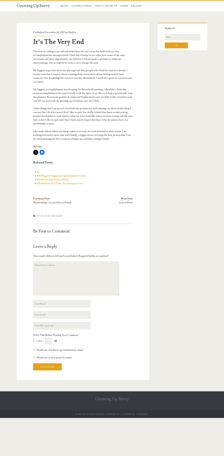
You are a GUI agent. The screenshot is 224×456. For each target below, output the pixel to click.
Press (124, 6)
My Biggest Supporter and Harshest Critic (61, 175)
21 (38, 172)
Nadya (72, 32)
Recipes (136, 6)
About (64, 6)
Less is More (126, 202)
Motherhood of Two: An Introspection (60, 183)
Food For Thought (50, 216)
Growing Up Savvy (33, 5)
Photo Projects (106, 6)
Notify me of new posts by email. (54, 357)
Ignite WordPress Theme (96, 414)
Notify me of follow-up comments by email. (60, 350)
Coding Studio (82, 6)
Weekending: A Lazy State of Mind (52, 202)
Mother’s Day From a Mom (53, 179)
